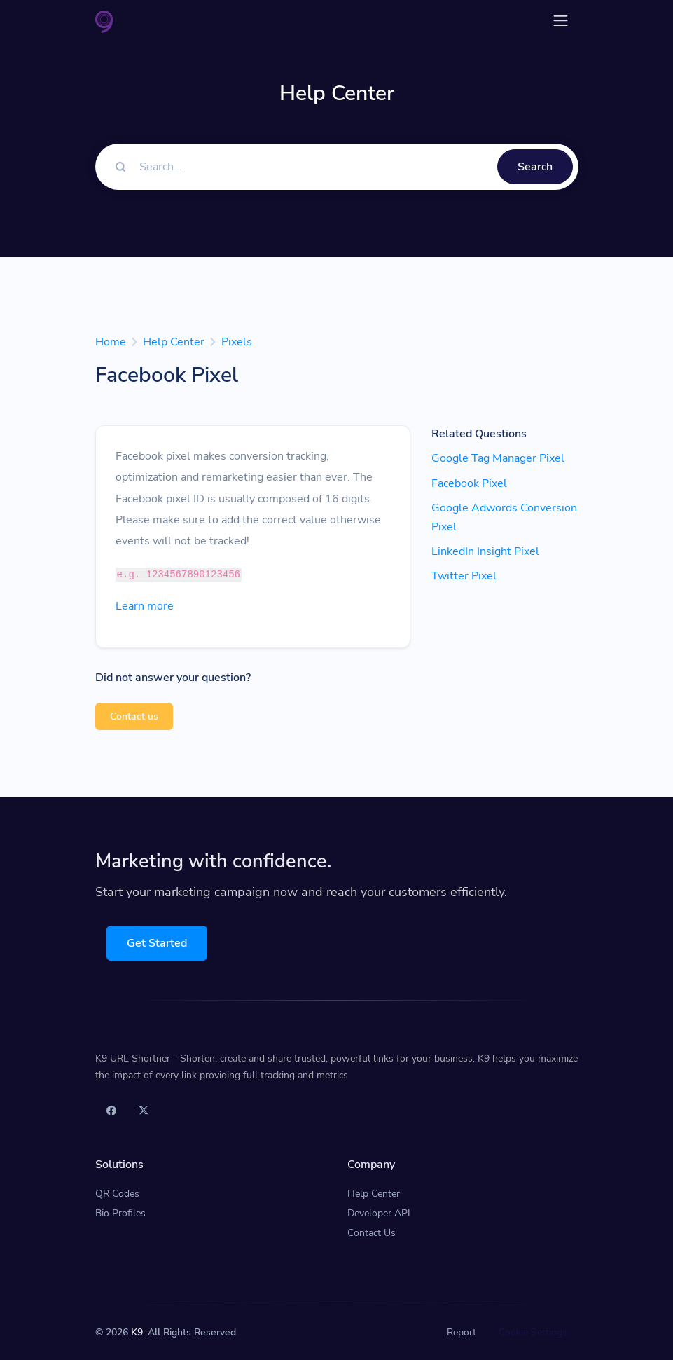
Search (535, 166)
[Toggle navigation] (560, 20)
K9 (137, 1332)
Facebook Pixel (469, 483)
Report (461, 1332)
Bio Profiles (120, 1213)
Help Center (173, 342)
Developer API (378, 1213)
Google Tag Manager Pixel (497, 458)
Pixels (236, 342)
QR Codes (117, 1193)
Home (110, 342)
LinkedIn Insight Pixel (485, 551)
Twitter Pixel (464, 576)
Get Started (157, 943)
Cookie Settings (533, 1332)
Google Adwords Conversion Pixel (504, 517)
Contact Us (371, 1232)
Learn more (145, 606)
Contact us (134, 716)
